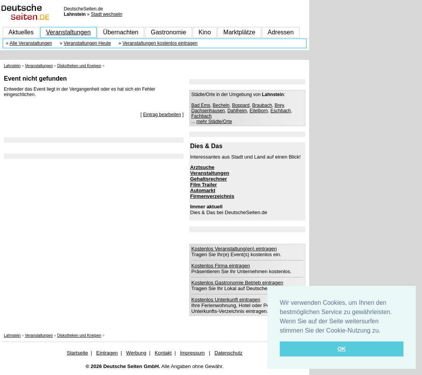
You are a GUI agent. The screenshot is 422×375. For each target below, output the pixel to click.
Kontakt (163, 353)
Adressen (281, 32)
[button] (383, 331)
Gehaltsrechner (208, 179)
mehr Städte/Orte (214, 121)
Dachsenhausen (208, 110)
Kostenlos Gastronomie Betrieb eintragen (237, 282)
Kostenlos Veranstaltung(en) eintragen (234, 249)
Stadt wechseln (106, 14)
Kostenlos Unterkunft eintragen (225, 299)
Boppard (240, 105)
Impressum (192, 353)
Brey (279, 105)
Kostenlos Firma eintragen (220, 266)
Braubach (262, 105)
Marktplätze (239, 32)
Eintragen (107, 353)
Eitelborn (259, 110)
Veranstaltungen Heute (87, 43)
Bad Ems (200, 105)
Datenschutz (228, 353)
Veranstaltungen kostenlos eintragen (160, 43)
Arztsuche (202, 167)
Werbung (136, 353)
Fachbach (201, 116)
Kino (205, 32)
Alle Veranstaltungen (31, 43)
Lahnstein (12, 66)
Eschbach (281, 110)
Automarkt (202, 190)
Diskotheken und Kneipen (79, 66)
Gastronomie (168, 32)
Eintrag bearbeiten (162, 114)
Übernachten (121, 32)
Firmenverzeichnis (212, 196)
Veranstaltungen (68, 32)
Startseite (77, 353)
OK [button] (341, 349)
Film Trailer (203, 185)
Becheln (221, 105)
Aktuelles (21, 32)
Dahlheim (237, 110)
